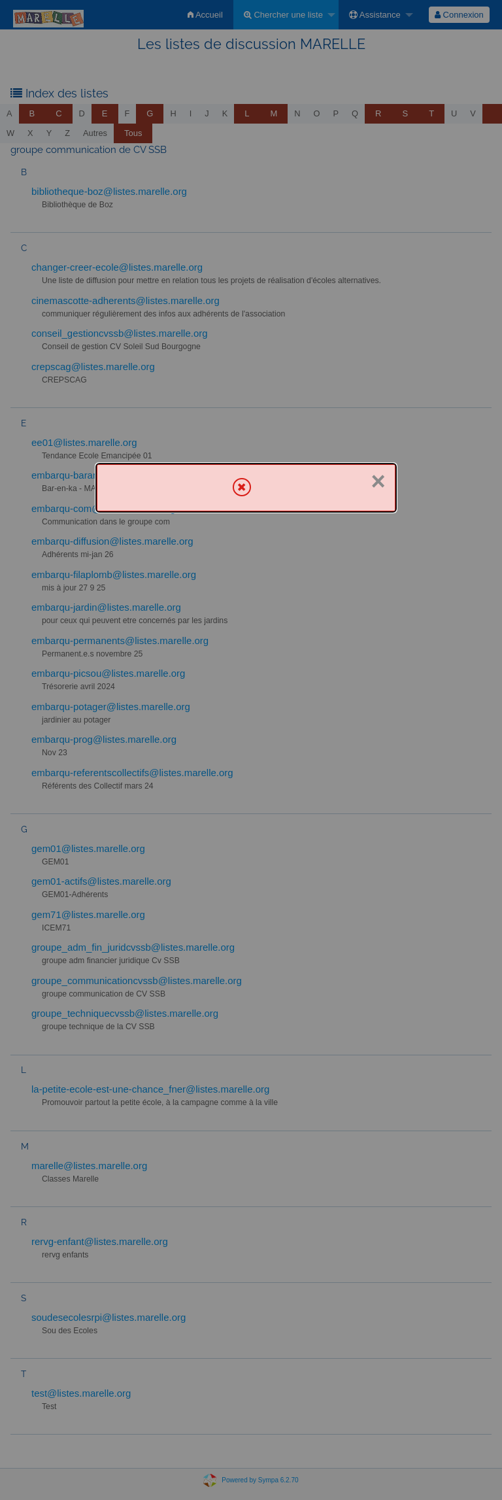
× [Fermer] (378, 481)
